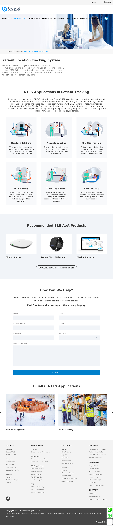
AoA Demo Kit (11, 454)
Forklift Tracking (36, 477)
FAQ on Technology (38, 487)
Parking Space (66, 475)
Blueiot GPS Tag (11, 467)
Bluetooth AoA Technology (40, 452)
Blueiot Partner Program (97, 449)
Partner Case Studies (96, 452)
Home (8, 51)
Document (92, 482)
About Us (92, 493)
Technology (19, 20)
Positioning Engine (12, 480)
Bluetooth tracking (95, 474)
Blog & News (93, 466)
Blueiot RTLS (10, 452)
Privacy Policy (101, 522)
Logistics (64, 454)
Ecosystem (47, 20)
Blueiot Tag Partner (95, 457)
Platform (9, 477)
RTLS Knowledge (95, 479)
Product (6, 20)
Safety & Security (67, 463)
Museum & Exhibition (68, 473)
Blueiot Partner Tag (12, 470)
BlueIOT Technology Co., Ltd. (28, 511)
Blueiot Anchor (11, 461)
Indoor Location (94, 471)
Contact (96, 20)
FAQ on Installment (37, 489)
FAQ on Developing (38, 492)
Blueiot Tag (10, 464)
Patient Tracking (36, 471)
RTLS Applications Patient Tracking (38, 51)
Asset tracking (94, 468)
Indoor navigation (95, 477)
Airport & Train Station (69, 478)
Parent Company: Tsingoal (98, 499)
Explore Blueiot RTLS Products (56, 268)
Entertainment (66, 460)
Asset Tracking (65, 429)
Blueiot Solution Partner (97, 454)
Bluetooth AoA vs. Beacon (40, 459)
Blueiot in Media (94, 496)
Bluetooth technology (96, 485)
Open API (9, 482)
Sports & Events (67, 481)
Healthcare (65, 457)
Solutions (33, 20)
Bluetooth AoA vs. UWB (39, 461)
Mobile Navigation (15, 429)
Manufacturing (66, 452)
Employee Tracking (37, 468)
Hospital (64, 470)
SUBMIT (56, 372)
